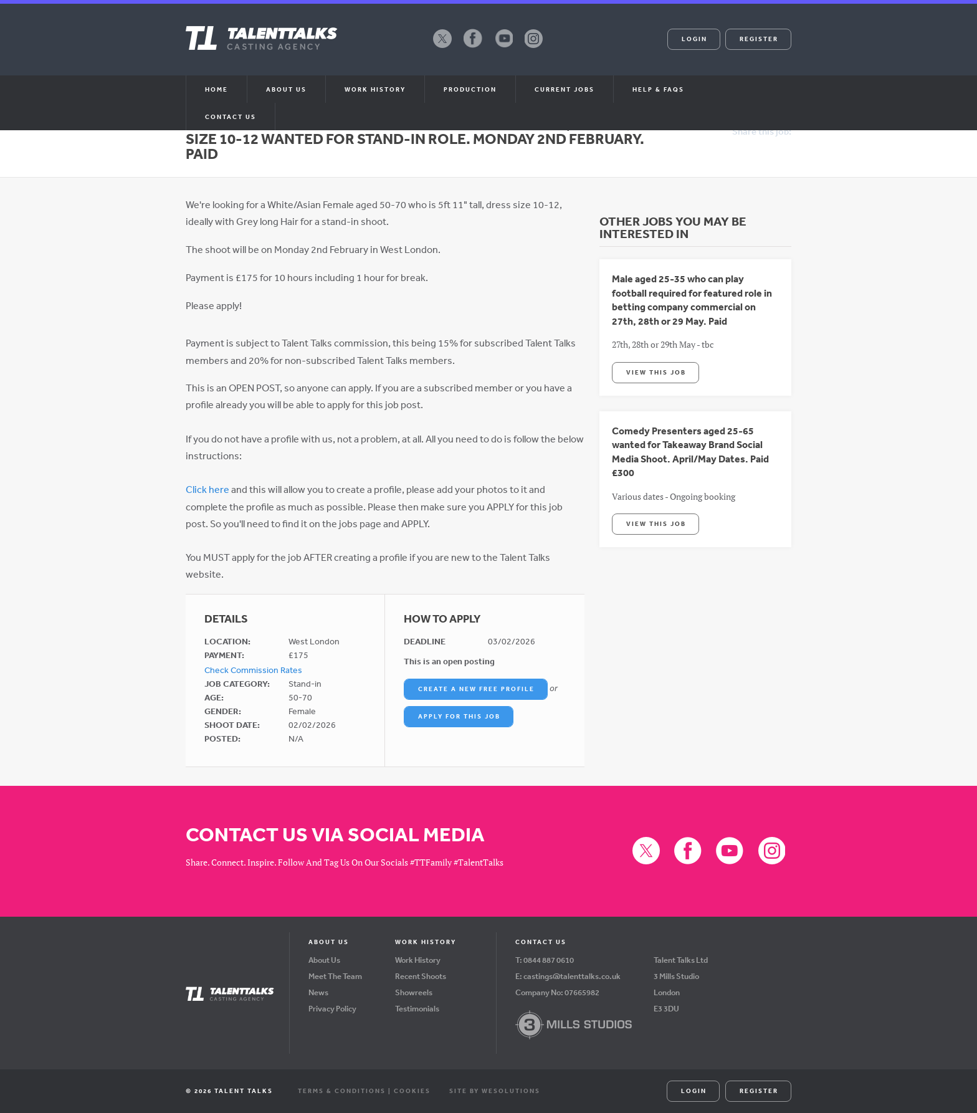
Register (759, 38)
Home (216, 89)
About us (286, 89)
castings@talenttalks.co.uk (572, 976)
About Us (324, 960)
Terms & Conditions (342, 1090)
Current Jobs (564, 89)
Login (694, 38)
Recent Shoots (420, 976)
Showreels (413, 992)
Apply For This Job (459, 716)
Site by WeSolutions (494, 1090)
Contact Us (230, 116)
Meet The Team (335, 976)
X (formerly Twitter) (442, 47)
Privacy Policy (332, 1008)
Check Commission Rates (253, 670)
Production (470, 89)
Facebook (473, 47)
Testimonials (417, 1008)
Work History (375, 89)
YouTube (503, 47)
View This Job (656, 372)
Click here (207, 489)
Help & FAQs (658, 89)
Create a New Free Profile (476, 688)
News (318, 992)
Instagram (534, 47)
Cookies (412, 1090)
